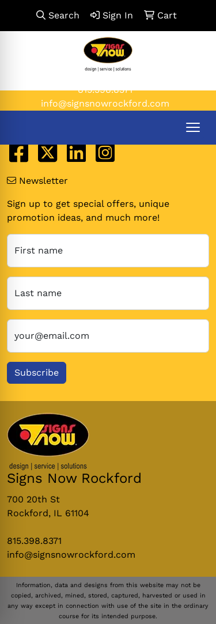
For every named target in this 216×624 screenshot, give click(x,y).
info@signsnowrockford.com (105, 103)
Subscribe (36, 372)
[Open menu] (192, 127)
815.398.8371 (105, 89)
